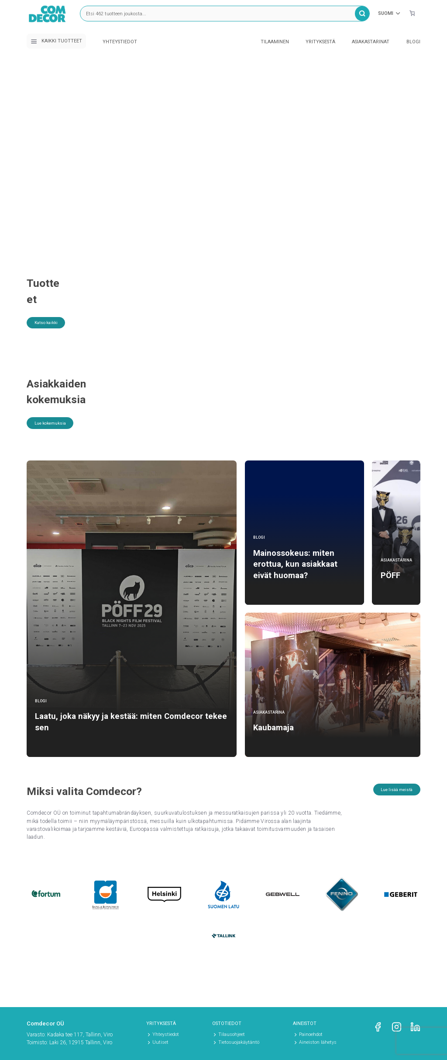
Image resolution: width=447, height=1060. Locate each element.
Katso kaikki (51, 309)
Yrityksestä (320, 42)
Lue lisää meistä (390, 798)
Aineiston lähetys (318, 1042)
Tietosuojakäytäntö (238, 1042)
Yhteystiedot (120, 42)
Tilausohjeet (231, 1034)
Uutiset (160, 1042)
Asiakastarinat (370, 42)
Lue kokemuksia (57, 432)
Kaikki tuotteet (56, 41)
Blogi (413, 42)
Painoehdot (311, 1034)
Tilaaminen (275, 42)
